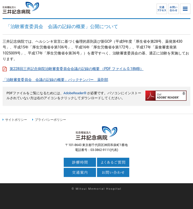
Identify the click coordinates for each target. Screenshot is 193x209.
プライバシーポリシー (50, 120)
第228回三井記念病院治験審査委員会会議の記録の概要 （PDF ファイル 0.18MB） (77, 69)
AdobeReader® (74, 93)
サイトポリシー (16, 120)
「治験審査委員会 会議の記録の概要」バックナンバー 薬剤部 (55, 80)
